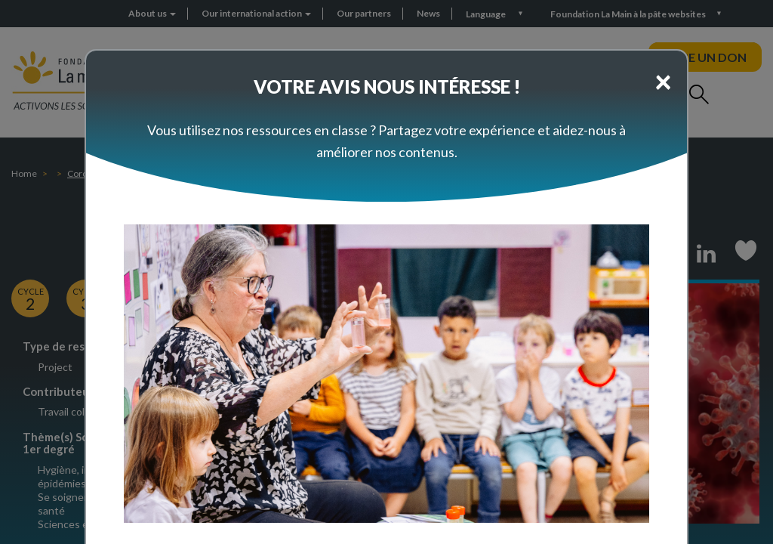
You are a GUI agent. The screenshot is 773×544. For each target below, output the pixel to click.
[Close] (663, 81)
